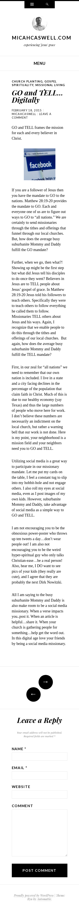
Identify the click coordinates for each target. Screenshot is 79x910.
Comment (22, 806)
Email (19, 767)
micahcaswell (24, 114)
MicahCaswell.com (42, 38)
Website (21, 786)
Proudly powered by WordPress (34, 895)
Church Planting (27, 81)
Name (19, 749)
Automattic (44, 899)
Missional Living (50, 85)
